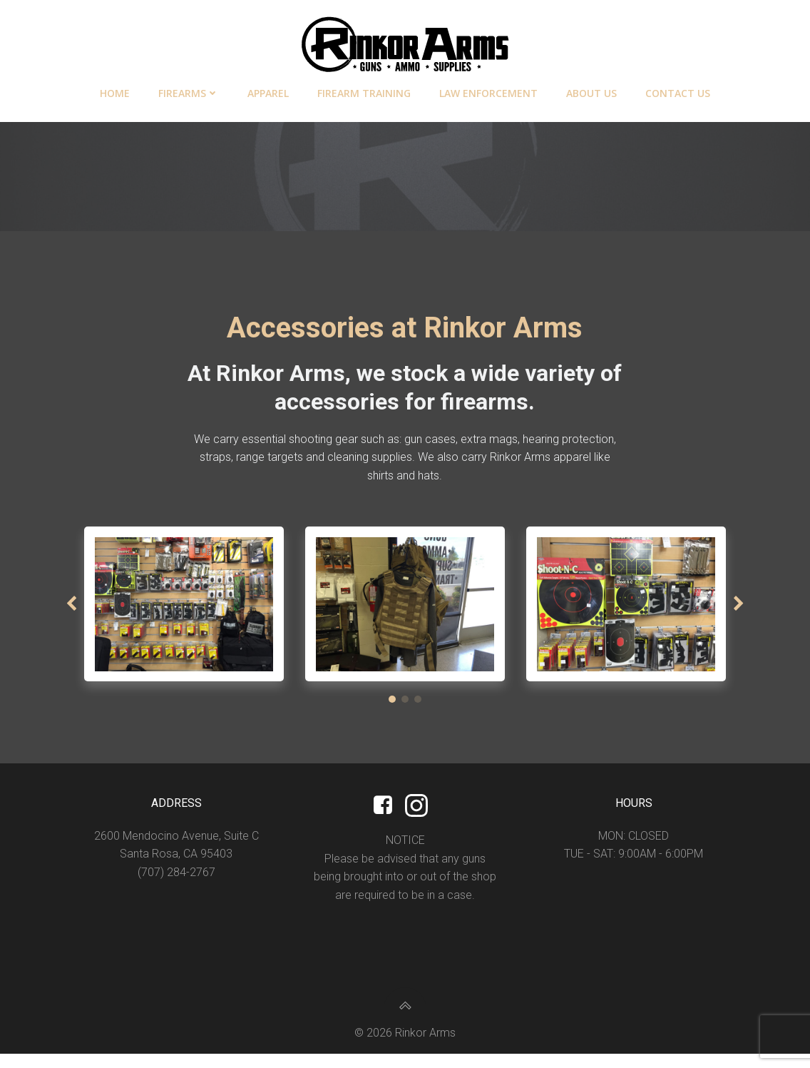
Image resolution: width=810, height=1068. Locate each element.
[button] (392, 707)
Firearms (188, 90)
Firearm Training (364, 90)
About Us (591, 90)
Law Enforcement (488, 90)
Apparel (268, 90)
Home (115, 90)
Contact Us (677, 90)
